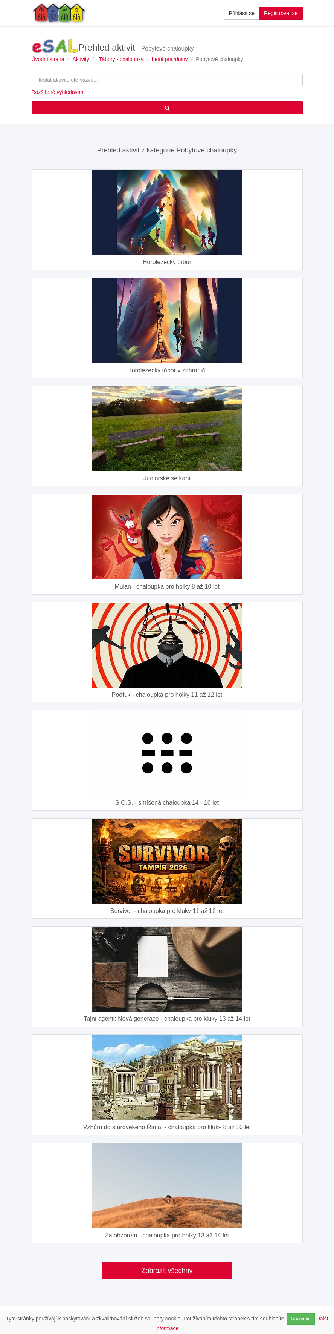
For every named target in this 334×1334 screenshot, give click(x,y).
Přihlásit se (242, 13)
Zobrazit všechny (166, 1270)
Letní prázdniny (170, 59)
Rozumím (300, 1319)
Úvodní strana (48, 59)
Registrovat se (280, 13)
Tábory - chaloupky (121, 59)
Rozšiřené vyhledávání (58, 92)
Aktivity (80, 59)
